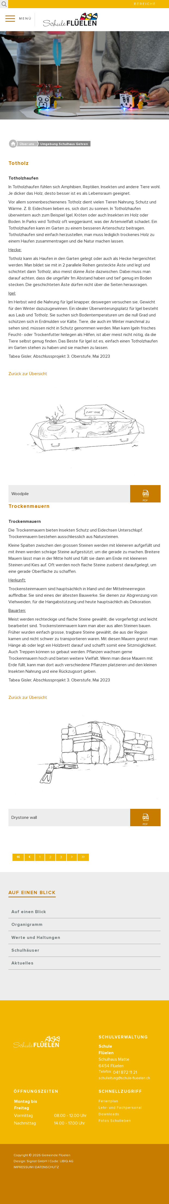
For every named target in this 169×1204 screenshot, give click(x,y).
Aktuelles (22, 963)
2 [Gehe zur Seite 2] (50, 857)
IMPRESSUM (23, 1167)
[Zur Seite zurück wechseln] (29, 857)
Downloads (109, 1116)
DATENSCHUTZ (47, 1167)
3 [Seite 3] (61, 857)
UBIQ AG (66, 1161)
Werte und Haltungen (35, 937)
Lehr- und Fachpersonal (120, 1110)
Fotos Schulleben (115, 1123)
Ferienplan (108, 1103)
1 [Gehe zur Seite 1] (39, 857)
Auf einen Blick (28, 912)
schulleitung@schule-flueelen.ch (124, 1081)
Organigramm (27, 924)
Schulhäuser (25, 950)
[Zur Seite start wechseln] (18, 857)
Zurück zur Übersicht (27, 374)
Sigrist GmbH (37, 1161)
